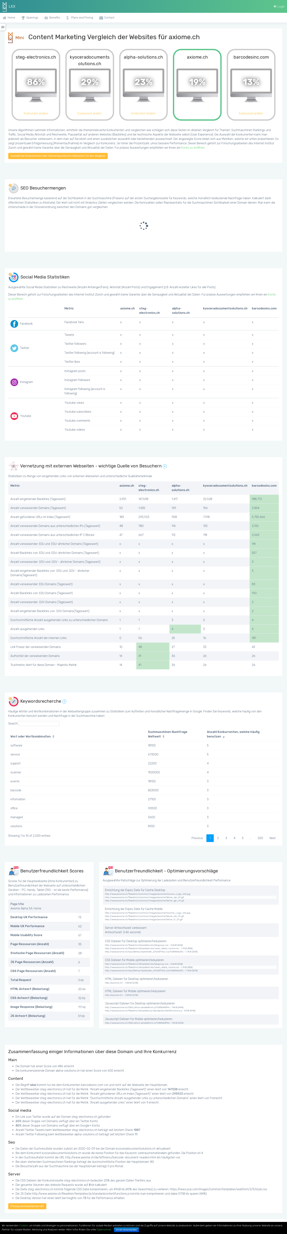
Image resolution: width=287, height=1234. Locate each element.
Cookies (23, 1225)
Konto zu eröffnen (193, 147)
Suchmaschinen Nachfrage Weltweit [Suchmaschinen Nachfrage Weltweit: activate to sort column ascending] (167, 734)
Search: (33, 723)
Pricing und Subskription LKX (27, 1206)
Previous (197, 838)
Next (273, 838)
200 (260, 838)
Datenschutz (104, 1229)
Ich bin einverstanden (126, 1230)
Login (279, 6)
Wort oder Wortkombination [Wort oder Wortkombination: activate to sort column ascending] (30, 736)
